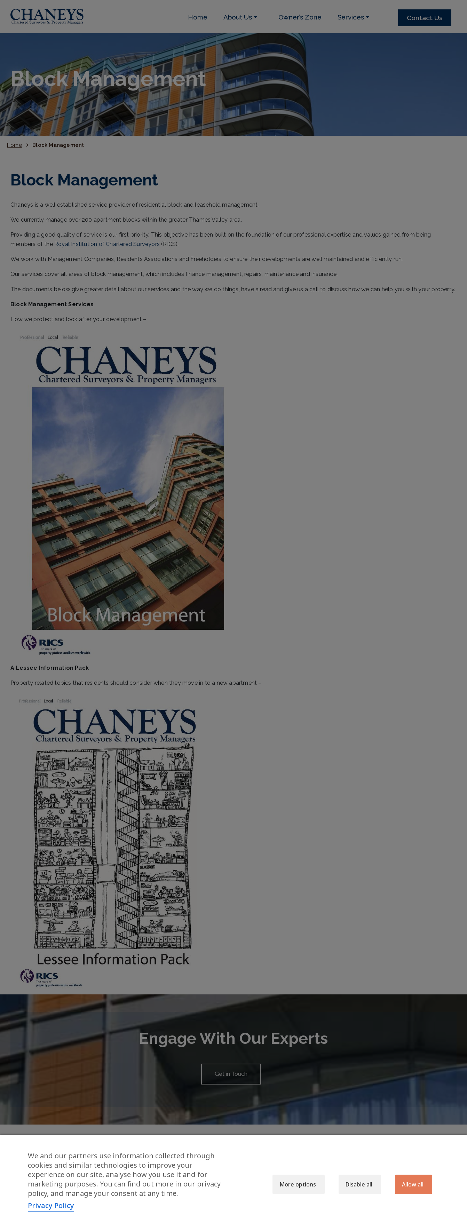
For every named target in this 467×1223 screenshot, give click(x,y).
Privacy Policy (51, 1205)
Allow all (413, 1184)
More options (297, 1184)
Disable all (359, 1184)
